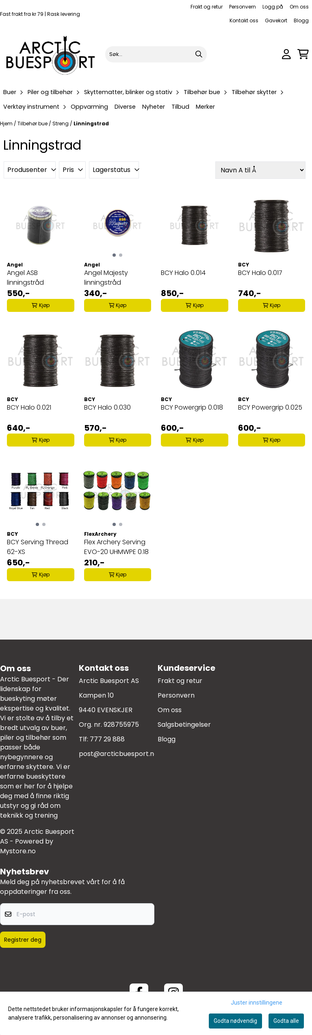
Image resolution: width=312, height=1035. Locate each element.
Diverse (125, 107)
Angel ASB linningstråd (25, 277)
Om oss (299, 6)
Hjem (7, 123)
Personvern (242, 6)
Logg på (272, 6)
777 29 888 (107, 739)
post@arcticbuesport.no (118, 753)
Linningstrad (91, 123)
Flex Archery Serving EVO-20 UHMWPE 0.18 (116, 546)
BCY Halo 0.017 (260, 272)
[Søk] (156, 54)
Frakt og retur (207, 6)
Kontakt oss (244, 20)
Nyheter (153, 107)
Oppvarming (89, 107)
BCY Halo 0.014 (183, 272)
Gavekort (276, 20)
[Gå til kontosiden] (286, 54)
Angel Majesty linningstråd (106, 277)
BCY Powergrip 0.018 (192, 407)
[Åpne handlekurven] (303, 54)
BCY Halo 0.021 (29, 407)
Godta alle (286, 1021)
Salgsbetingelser (184, 724)
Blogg (301, 20)
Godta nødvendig (235, 1021)
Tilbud (180, 107)
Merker (205, 107)
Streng (61, 123)
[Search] (199, 54)
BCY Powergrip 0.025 (270, 407)
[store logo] (51, 54)
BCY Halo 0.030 (107, 407)
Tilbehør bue (33, 123)
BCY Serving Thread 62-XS (37, 546)
